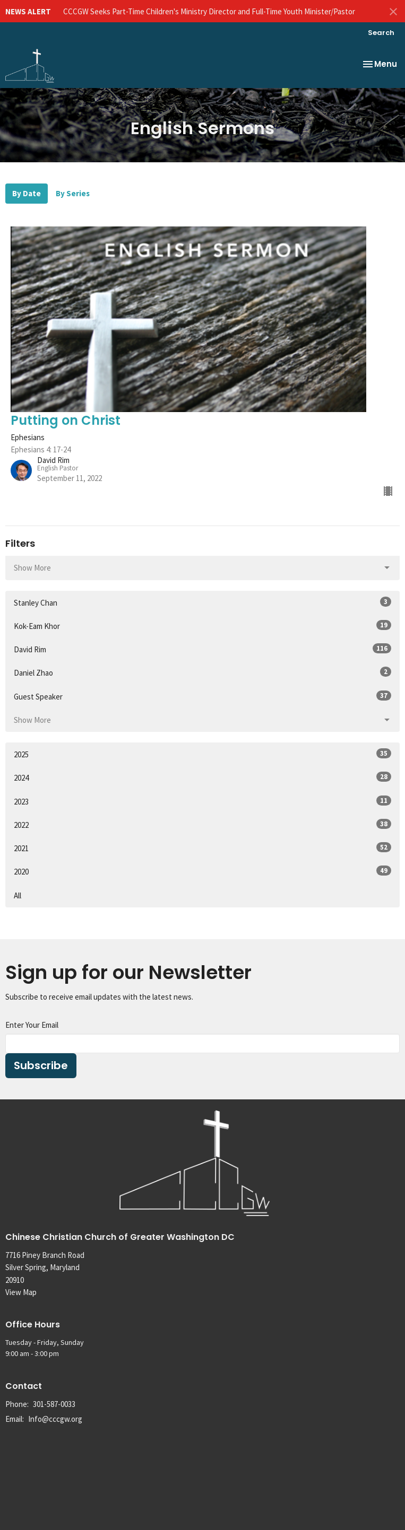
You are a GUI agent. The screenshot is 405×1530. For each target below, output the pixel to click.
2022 (202, 824)
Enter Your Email (31, 1025)
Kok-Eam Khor (202, 625)
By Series (73, 193)
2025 (202, 753)
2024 (202, 777)
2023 (202, 801)
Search (381, 33)
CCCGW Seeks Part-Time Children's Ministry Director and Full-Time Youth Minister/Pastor (209, 11)
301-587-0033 (54, 1404)
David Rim (202, 648)
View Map (21, 1292)
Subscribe (41, 1065)
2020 (202, 871)
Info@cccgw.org (55, 1419)
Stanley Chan (202, 602)
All (17, 895)
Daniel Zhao (202, 672)
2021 (202, 847)
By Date (26, 193)
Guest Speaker (202, 696)
